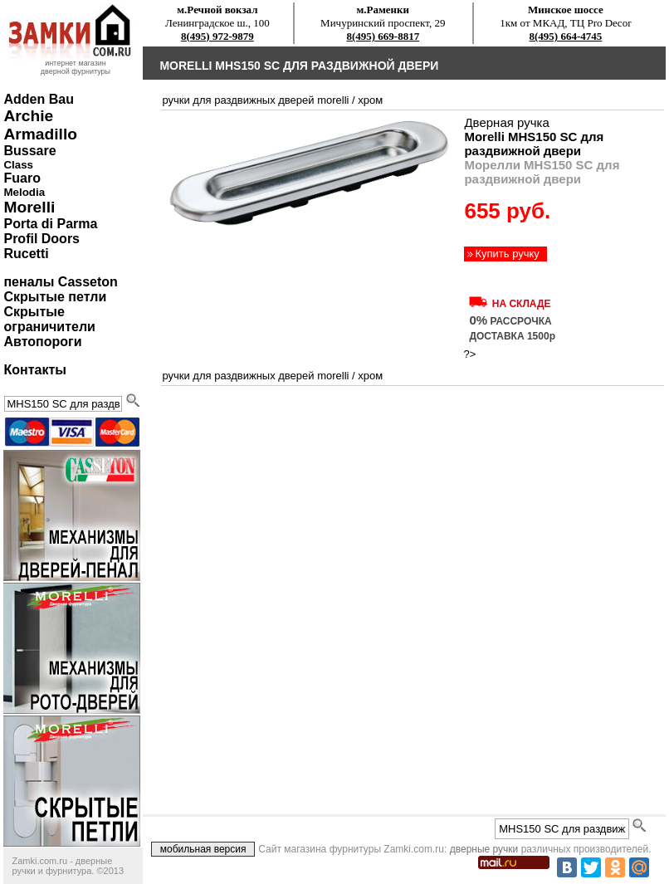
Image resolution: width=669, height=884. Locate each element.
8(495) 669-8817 (382, 36)
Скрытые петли (54, 297)
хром (370, 100)
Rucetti (25, 254)
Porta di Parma (50, 224)
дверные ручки (484, 849)
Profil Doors (41, 239)
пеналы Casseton (60, 282)
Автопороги (42, 342)
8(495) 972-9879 (217, 36)
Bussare (29, 151)
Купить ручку (507, 253)
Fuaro (21, 178)
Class (18, 165)
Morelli (29, 207)
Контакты (34, 370)
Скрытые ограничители (49, 319)
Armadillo (40, 134)
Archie (28, 116)
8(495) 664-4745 (566, 36)
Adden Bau (38, 99)
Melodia (24, 192)
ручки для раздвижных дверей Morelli (255, 100)
